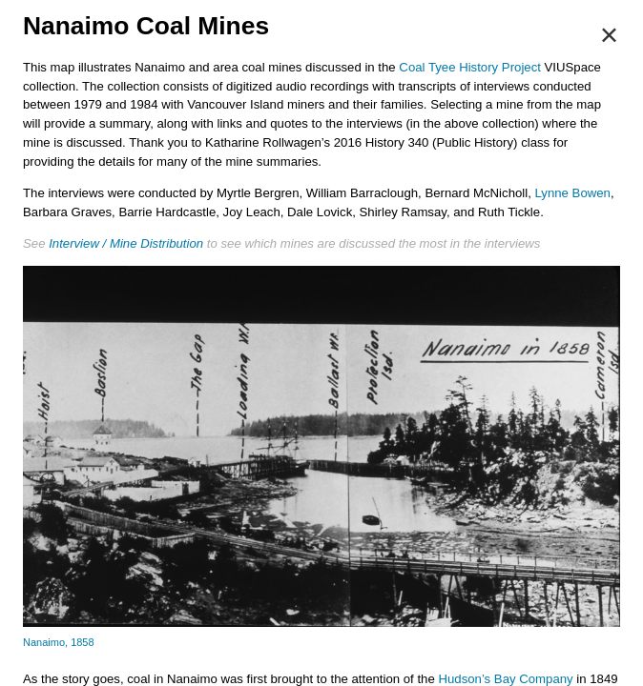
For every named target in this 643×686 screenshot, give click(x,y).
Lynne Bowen (573, 193)
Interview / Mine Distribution (126, 243)
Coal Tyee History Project (470, 67)
